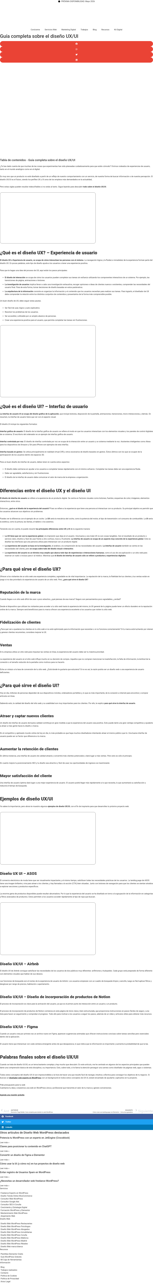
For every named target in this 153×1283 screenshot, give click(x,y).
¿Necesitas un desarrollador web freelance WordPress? (29, 1180)
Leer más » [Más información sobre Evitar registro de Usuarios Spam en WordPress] (4, 1177)
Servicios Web (51, 29)
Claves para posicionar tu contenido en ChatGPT (26, 1146)
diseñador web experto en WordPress (25, 1078)
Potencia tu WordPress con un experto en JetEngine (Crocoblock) (35, 1137)
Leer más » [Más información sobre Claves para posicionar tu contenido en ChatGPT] (4, 1151)
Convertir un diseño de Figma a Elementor (22, 1155)
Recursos (105, 29)
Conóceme (35, 29)
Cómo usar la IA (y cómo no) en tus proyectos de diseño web (32, 1163)
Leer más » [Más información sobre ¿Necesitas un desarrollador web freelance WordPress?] (4, 1185)
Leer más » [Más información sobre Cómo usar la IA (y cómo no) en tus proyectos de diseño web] (4, 1168)
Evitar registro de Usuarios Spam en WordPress (25, 1172)
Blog (95, 29)
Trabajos (84, 29)
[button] (76, 43)
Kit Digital (118, 29)
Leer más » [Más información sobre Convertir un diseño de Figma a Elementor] (4, 1160)
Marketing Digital (68, 29)
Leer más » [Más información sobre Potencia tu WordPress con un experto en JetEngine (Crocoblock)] (4, 1142)
